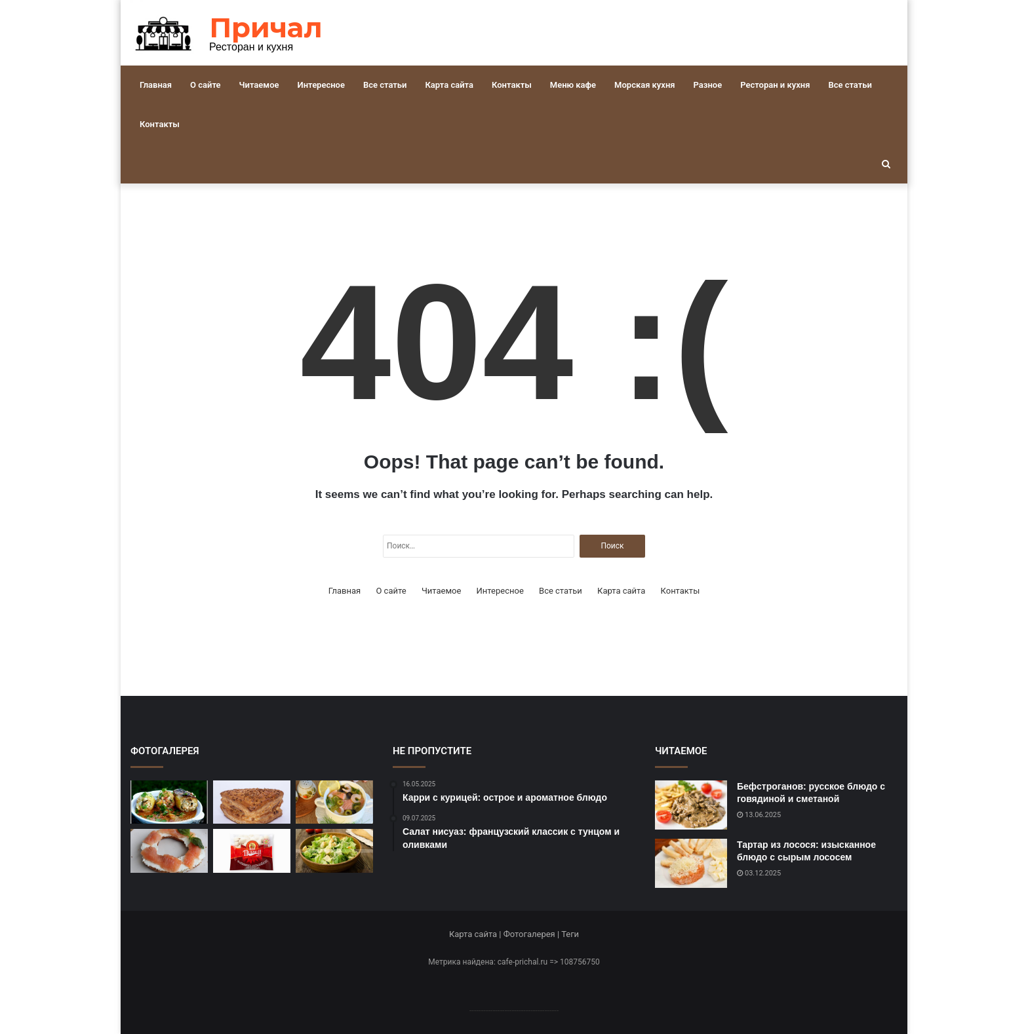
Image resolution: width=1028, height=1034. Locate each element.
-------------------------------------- (514, 1010)
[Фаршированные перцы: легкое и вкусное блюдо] (169, 802)
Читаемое (259, 85)
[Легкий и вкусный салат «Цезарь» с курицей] (334, 851)
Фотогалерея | (532, 934)
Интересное (321, 85)
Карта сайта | (476, 934)
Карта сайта (449, 85)
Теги (570, 934)
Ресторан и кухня (775, 85)
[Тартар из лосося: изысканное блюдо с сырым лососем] (691, 863)
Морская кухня (644, 85)
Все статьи (385, 85)
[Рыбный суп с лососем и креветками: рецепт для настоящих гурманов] (334, 802)
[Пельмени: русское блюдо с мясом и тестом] (251, 851)
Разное (708, 85)
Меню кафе (573, 85)
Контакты (512, 85)
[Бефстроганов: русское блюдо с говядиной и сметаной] (691, 805)
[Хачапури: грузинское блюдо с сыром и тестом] (251, 802)
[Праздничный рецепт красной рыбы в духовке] (169, 851)
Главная (156, 85)
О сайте (205, 85)
